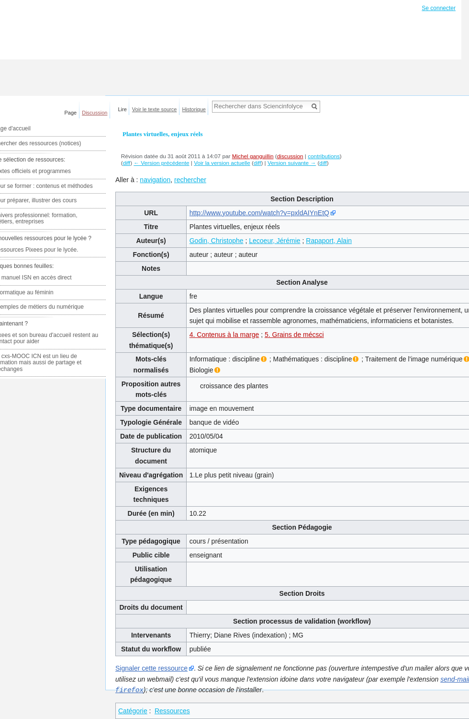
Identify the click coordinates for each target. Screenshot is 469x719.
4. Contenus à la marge (224, 334)
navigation (155, 180)
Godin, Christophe (217, 240)
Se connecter (439, 8)
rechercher (190, 180)
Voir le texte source (154, 109)
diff (126, 163)
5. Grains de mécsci (294, 334)
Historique (194, 109)
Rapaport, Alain (329, 240)
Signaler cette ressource (151, 668)
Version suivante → (292, 163)
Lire (122, 109)
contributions (324, 156)
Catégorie (132, 710)
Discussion (94, 113)
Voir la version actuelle (222, 163)
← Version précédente (161, 163)
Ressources (172, 710)
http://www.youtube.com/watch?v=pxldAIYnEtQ (259, 213)
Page (71, 113)
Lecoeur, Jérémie (274, 240)
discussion (290, 156)
